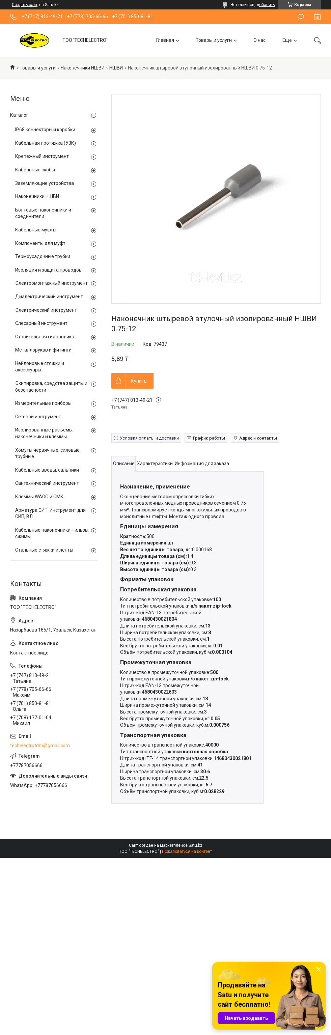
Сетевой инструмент (38, 416)
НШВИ (116, 68)
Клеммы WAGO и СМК (39, 496)
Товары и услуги (214, 40)
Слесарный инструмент (41, 323)
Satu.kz (195, 845)
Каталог (19, 115)
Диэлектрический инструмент (49, 296)
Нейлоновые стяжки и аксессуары (39, 367)
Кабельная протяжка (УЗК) (45, 143)
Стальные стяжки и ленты (44, 550)
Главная (165, 40)
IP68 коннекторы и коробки (45, 129)
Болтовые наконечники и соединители (43, 213)
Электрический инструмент (46, 310)
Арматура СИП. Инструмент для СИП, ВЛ (50, 513)
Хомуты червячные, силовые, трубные (48, 453)
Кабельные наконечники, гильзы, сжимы (52, 533)
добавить (265, 4)
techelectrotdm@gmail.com (40, 745)
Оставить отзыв (301, 16)
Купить (139, 381)
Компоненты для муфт (40, 243)
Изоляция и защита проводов (48, 270)
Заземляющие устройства (44, 183)
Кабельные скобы (35, 169)
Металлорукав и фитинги (43, 350)
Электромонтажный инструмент (51, 283)
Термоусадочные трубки (42, 256)
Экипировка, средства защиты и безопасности (51, 387)
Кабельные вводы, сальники (47, 470)
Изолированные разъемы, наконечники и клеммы (44, 433)
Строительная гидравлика (44, 336)
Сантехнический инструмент (47, 483)
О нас (259, 40)
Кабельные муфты (35, 229)
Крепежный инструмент (42, 156)
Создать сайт (24, 4)
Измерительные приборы (43, 403)
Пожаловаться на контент (187, 851)
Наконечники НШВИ (83, 68)
